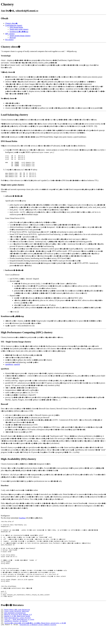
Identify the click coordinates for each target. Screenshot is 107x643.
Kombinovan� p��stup (19, 32)
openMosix (9, 368)
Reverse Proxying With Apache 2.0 (18, 629)
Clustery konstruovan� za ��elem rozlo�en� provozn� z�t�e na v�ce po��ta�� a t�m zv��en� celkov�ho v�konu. (49, 120)
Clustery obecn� (11, 23)
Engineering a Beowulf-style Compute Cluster (38, 641)
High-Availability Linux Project (17, 633)
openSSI (17, 368)
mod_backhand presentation (15, 627)
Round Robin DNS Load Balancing (17, 623)
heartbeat (22, 521)
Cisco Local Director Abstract (16, 625)
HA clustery (9, 39)
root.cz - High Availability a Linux (19, 635)
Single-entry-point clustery (19, 29)
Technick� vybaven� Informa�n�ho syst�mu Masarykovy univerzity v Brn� (35, 639)
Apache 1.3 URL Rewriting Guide (17, 631)
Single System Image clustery (20, 36)
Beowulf (13, 38)
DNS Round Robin (16, 27)
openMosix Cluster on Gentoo (15, 637)
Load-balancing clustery (13, 25)
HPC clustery (10, 34)
